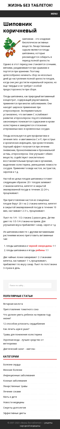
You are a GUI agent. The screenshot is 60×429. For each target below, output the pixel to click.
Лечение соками (12, 391)
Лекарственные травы (15, 386)
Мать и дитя (10, 396)
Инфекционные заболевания (19, 375)
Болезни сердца (11, 364)
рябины (40, 250)
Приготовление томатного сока (20, 309)
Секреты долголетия (14, 407)
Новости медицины (13, 402)
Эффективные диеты (14, 413)
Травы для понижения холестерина (22, 334)
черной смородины (40, 245)
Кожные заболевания (15, 380)
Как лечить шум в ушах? (16, 329)
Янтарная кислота (13, 303)
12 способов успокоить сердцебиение (24, 323)
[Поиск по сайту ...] (30, 285)
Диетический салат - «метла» (19, 348)
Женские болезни (12, 369)
